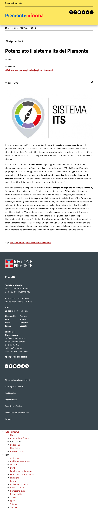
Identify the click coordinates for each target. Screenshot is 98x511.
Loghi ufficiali (11, 399)
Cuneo (8, 326)
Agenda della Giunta (19, 438)
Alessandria (10, 316)
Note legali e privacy (14, 386)
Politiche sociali (17, 487)
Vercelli (23, 326)
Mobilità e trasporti (19, 484)
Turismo (13, 507)
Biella (7, 322)
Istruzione (14, 477)
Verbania (24, 322)
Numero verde (11, 335)
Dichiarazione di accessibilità (17, 380)
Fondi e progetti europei (21, 471)
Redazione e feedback (14, 406)
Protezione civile (17, 490)
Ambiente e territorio (20, 461)
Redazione (15, 445)
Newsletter (15, 448)
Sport (12, 500)
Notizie (13, 435)
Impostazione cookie (16, 356)
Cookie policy (10, 393)
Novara (23, 316)
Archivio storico (17, 451)
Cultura (13, 464)
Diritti (12, 467)
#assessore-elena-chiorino (38, 242)
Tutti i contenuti (12, 431)
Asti (7, 319)
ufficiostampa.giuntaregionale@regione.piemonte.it (29, 70)
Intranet (8, 419)
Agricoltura (15, 458)
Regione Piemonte (13, 3)
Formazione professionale (22, 474)
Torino (23, 319)
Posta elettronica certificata (17, 412)
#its (11, 242)
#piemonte (19, 242)
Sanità (13, 497)
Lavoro (13, 481)
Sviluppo (14, 504)
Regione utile (16, 494)
